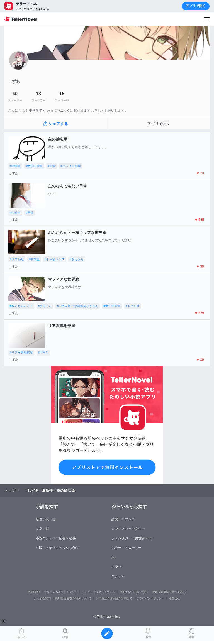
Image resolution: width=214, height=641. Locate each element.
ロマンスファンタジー (128, 529)
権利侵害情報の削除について (73, 598)
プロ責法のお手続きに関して (114, 598)
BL (113, 557)
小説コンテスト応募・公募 (56, 538)
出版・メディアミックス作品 (57, 548)
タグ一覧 (42, 529)
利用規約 (34, 591)
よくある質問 (42, 598)
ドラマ (116, 567)
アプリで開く (196, 6)
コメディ (118, 576)
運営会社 (174, 598)
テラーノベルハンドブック (60, 591)
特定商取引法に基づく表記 (169, 591)
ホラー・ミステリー (126, 548)
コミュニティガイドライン (98, 591)
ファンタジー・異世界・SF (131, 538)
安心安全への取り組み (134, 591)
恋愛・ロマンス (123, 519)
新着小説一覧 (46, 519)
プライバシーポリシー (150, 598)
